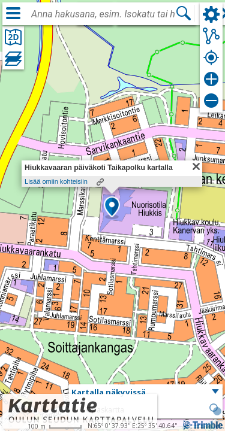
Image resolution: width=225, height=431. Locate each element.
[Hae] (183, 13)
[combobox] (103, 14)
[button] (112, 207)
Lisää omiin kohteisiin (56, 181)
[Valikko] (13, 13)
